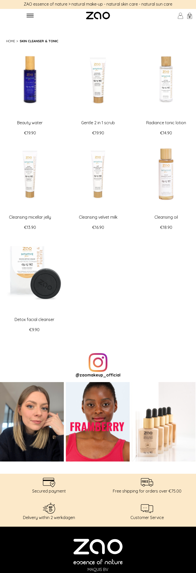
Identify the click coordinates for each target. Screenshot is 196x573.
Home (10, 41)
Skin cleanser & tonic (39, 41)
